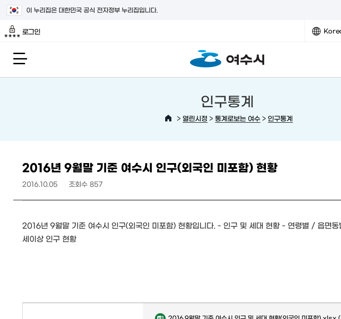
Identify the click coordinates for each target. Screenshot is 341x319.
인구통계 (280, 118)
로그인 (22, 31)
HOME (168, 118)
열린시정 (194, 118)
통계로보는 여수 (237, 118)
